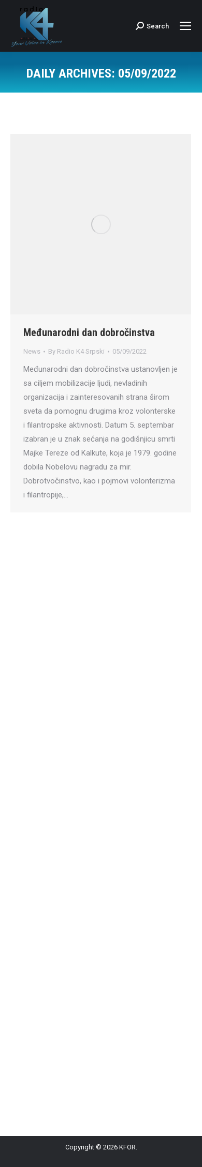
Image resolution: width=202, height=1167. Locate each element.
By (76, 351)
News (31, 351)
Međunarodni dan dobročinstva (89, 332)
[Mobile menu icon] (185, 26)
